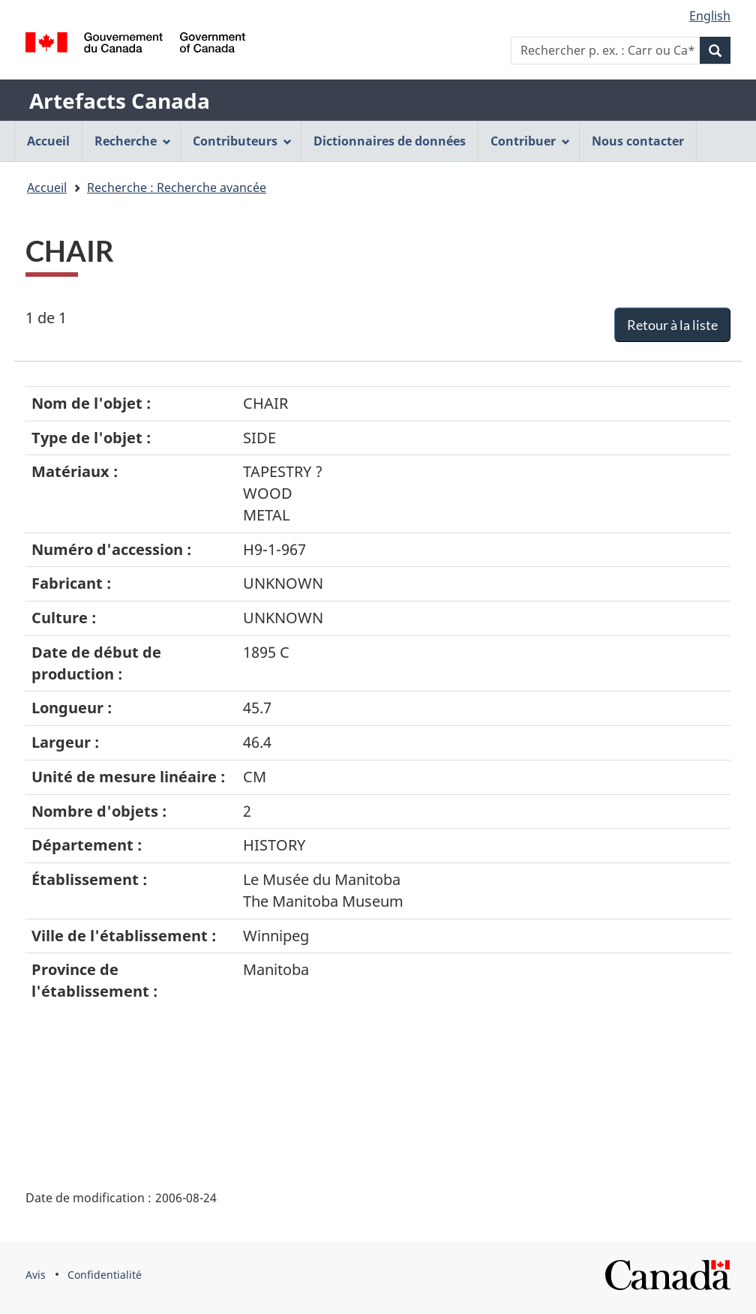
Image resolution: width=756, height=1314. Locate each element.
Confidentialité (105, 1275)
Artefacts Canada (119, 100)
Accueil (47, 187)
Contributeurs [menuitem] (242, 141)
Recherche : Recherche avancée (176, 187)
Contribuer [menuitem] (530, 141)
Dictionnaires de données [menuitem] (390, 141)
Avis (36, 1275)
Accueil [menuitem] (48, 141)
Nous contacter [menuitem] (638, 141)
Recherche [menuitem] (132, 141)
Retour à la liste (672, 324)
